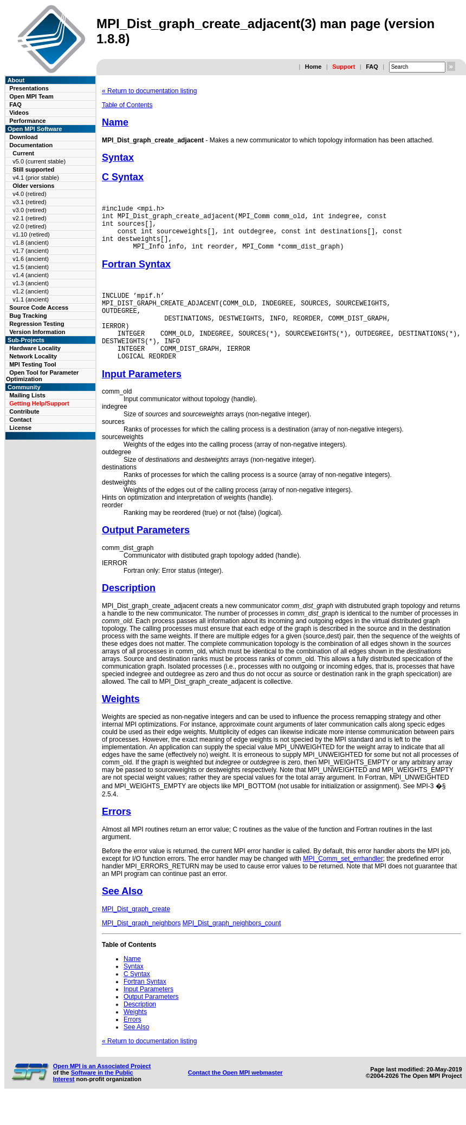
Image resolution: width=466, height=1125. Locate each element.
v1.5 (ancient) (30, 267)
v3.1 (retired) (29, 202)
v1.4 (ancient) (30, 275)
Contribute (24, 411)
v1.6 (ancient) (30, 259)
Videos (19, 112)
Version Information (37, 332)
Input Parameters (142, 398)
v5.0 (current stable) (39, 161)
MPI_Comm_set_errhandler (343, 883)
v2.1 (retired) (29, 218)
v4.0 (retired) (29, 194)
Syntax (118, 157)
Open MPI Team (31, 96)
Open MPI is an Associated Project (102, 1090)
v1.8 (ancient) (30, 242)
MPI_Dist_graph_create (136, 933)
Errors (116, 835)
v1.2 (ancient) (30, 291)
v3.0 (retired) (29, 210)
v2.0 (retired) (29, 226)
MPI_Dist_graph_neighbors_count (232, 947)
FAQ (372, 66)
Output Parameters (146, 554)
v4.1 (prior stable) (35, 177)
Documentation (31, 145)
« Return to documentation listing (149, 91)
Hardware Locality (35, 348)
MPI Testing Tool (32, 364)
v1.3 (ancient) (30, 283)
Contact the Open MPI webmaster (235, 1097)
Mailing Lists (27, 395)
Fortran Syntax (136, 274)
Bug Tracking (28, 315)
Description (129, 612)
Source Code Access (38, 307)
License (20, 427)
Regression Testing (36, 324)
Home (313, 66)
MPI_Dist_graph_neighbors (141, 947)
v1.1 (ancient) (30, 299)
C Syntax (123, 177)
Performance (27, 120)
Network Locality (33, 356)
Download (23, 137)
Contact (20, 419)
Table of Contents (127, 105)
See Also (122, 915)
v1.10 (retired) (30, 234)
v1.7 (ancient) (30, 250)
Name (115, 122)
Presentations (29, 88)
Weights (121, 723)
